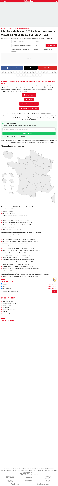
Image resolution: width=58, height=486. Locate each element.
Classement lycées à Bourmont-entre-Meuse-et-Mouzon (18, 225)
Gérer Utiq (25, 470)
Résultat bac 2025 (7, 209)
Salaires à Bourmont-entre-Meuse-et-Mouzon (15, 244)
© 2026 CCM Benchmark (51, 470)
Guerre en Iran (7, 305)
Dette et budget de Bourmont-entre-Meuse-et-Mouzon (18, 248)
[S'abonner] (29, 291)
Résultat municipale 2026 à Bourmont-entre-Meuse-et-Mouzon (20, 268)
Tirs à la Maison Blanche (9, 303)
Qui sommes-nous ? (9, 468)
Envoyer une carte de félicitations (11, 229)
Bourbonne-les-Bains (39, 49)
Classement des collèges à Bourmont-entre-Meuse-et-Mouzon (20, 241)
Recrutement (50, 468)
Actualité (4, 284)
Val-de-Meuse (22, 49)
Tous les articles (40, 468)
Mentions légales (33, 470)
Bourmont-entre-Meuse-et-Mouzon (12, 235)
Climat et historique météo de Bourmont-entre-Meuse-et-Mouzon (21, 250)
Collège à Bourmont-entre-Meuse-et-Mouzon (15, 216)
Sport (3, 286)
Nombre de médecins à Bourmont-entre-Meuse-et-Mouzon (19, 262)
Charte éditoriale (22, 468)
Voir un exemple (52, 284)
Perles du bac (6, 218)
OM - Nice (5, 312)
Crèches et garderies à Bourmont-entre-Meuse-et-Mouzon (19, 239)
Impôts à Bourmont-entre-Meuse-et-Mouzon (15, 246)
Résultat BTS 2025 (7, 211)
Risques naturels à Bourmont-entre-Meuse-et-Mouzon (18, 259)
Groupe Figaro (41, 470)
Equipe (16, 468)
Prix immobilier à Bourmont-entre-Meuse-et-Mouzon (17, 266)
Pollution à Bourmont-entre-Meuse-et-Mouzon (15, 257)
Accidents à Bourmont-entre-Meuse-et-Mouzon (16, 253)
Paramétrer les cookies (17, 470)
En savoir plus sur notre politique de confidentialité (13, 136)
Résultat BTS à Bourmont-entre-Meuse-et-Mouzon (17, 222)
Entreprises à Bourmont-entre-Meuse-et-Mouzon (16, 264)
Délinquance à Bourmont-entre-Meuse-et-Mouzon (16, 255)
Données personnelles (6, 470)
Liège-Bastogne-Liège (9, 310)
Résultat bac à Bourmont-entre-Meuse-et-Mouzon (16, 220)
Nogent (29, 49)
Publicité (29, 468)
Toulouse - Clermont (8, 314)
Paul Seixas (6, 307)
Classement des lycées (9, 213)
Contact (34, 468)
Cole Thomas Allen (8, 301)
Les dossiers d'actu (6, 288)
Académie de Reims (23, 28)
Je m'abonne (27, 133)
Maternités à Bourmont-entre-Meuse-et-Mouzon (16, 237)
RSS (45, 468)
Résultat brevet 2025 (10, 28)
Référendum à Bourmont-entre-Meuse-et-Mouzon (17, 271)
